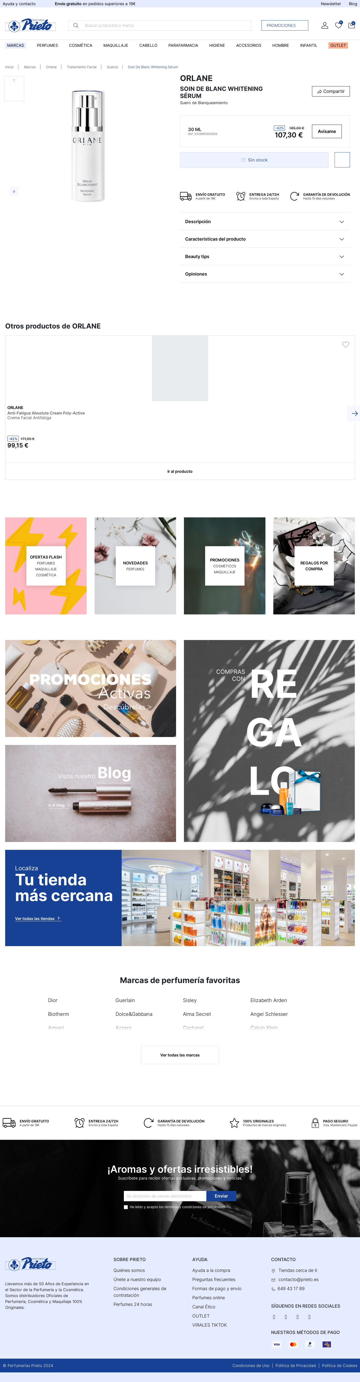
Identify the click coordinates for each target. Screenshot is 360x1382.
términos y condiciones (182, 1206)
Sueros (112, 67)
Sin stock (254, 160)
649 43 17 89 (291, 1288)
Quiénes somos (129, 1270)
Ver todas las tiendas (38, 918)
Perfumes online (208, 1297)
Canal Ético (203, 1306)
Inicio (9, 67)
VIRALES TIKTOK (209, 1324)
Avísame (327, 131)
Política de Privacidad (296, 1365)
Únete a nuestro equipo (137, 1279)
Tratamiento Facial (82, 67)
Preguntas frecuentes (213, 1279)
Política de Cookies (339, 1365)
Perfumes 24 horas (133, 1304)
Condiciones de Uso (250, 1365)
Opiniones (196, 274)
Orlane (51, 67)
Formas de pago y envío (217, 1288)
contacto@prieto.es (298, 1279)
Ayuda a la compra (211, 1270)
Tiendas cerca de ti (297, 1270)
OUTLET (201, 1315)
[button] (351, 25)
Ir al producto (180, 471)
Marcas (30, 67)
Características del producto (215, 239)
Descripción (198, 221)
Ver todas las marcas (180, 1054)
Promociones (286, 25)
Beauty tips (197, 256)
